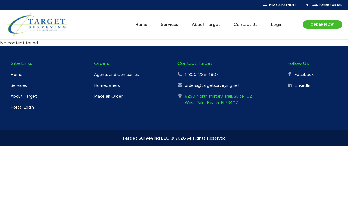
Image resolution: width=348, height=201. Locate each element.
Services (169, 24)
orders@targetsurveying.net (212, 85)
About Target (206, 24)
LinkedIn (302, 85)
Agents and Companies (116, 74)
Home (141, 24)
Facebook (304, 74)
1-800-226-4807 (202, 74)
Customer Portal (327, 5)
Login (276, 24)
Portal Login (22, 107)
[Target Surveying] (37, 24)
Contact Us (245, 24)
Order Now (322, 24)
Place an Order (108, 96)
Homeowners (107, 85)
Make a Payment (282, 5)
